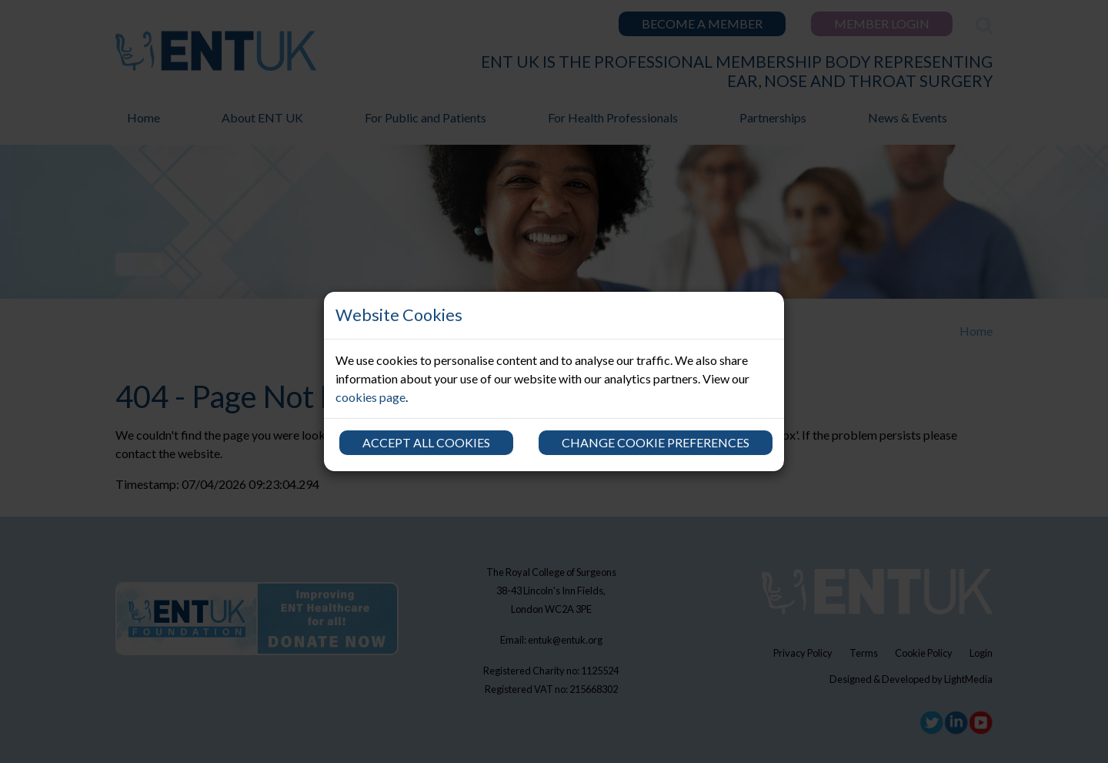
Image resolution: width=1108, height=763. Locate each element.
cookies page (370, 397)
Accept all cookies (426, 442)
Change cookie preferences (655, 442)
